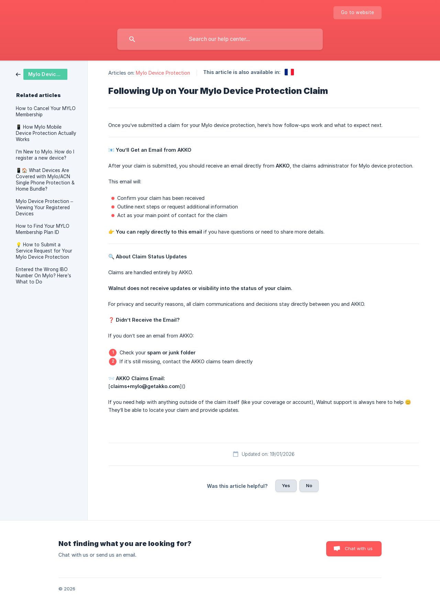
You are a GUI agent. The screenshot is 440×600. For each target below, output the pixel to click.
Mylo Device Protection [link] (163, 73)
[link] (41, 74)
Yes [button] (286, 485)
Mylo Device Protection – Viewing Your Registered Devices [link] (44, 207)
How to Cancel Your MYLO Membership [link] (46, 111)
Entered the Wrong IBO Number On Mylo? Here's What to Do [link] (43, 276)
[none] (357, 12)
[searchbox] (220, 39)
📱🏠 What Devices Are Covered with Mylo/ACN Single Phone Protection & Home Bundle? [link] (45, 180)
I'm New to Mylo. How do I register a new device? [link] (45, 155)
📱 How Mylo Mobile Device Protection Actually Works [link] (46, 133)
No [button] (309, 485)
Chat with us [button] (359, 548)
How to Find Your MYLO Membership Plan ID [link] (42, 229)
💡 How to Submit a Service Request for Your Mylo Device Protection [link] (44, 251)
